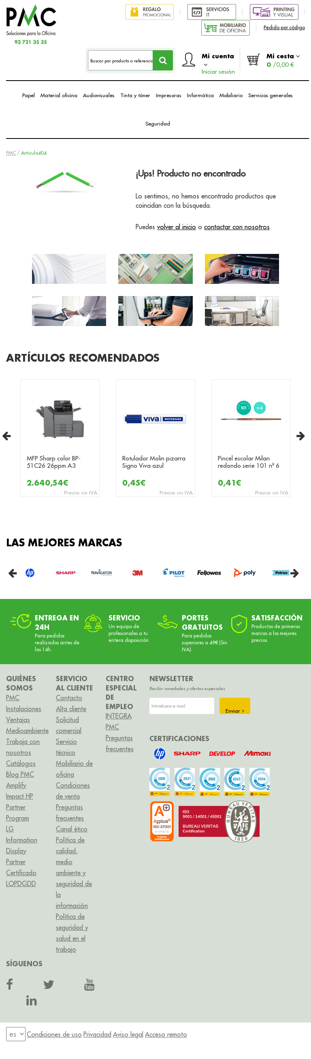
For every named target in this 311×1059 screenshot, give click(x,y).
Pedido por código (284, 27)
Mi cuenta (218, 61)
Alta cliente (71, 709)
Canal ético (71, 829)
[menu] (16, 1034)
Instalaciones (23, 709)
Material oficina (58, 95)
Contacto (69, 698)
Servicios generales (270, 95)
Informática (200, 95)
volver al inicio (176, 227)
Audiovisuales (99, 95)
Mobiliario (231, 95)
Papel (28, 95)
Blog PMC (20, 774)
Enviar (235, 710)
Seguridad (157, 123)
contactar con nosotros (237, 227)
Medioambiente (27, 731)
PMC (11, 153)
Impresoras (168, 95)
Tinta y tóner (135, 95)
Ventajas (18, 720)
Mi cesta (283, 60)
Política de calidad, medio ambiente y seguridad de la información (74, 873)
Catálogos (21, 763)
